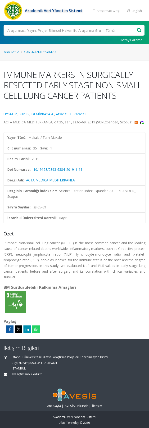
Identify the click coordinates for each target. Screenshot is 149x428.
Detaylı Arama (131, 39)
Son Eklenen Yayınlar (40, 52)
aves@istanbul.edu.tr (27, 374)
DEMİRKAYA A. (42, 114)
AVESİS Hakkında (76, 406)
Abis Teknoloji (69, 423)
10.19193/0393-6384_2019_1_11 (57, 169)
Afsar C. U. (64, 114)
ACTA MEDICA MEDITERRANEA (50, 180)
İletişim (97, 406)
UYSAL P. (11, 114)
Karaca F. (81, 114)
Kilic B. (24, 114)
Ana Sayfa (11, 52)
